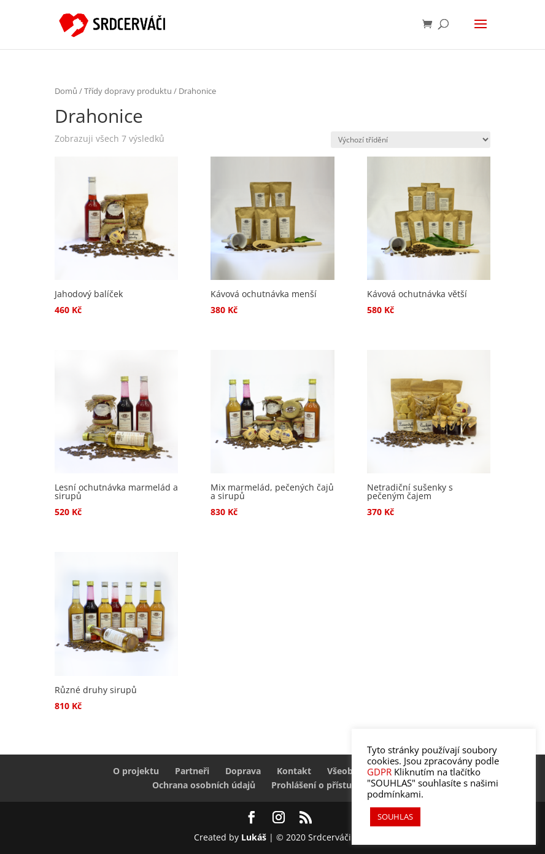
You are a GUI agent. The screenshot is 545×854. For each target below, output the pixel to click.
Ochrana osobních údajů (203, 785)
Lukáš (255, 837)
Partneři (192, 771)
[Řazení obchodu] (410, 139)
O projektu (136, 771)
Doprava (243, 771)
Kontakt (294, 771)
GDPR (379, 772)
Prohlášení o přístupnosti (325, 785)
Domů (66, 90)
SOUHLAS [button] (395, 816)
